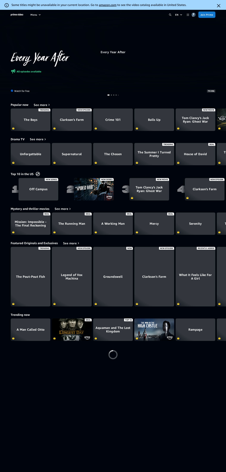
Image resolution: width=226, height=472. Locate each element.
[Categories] (188, 15)
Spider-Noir (94, 189)
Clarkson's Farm (72, 119)
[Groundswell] (113, 276)
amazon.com (107, 5)
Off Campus (38, 189)
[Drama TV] (38, 139)
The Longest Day (72, 329)
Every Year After (113, 52)
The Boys (30, 119)
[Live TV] (112, 15)
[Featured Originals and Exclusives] (71, 243)
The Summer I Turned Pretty (154, 154)
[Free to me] (46, 15)
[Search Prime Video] (170, 15)
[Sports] (89, 15)
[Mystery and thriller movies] (63, 209)
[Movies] (61, 15)
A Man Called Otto (30, 329)
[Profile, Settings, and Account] (194, 15)
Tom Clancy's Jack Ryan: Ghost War (195, 119)
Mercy (154, 224)
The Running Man (72, 224)
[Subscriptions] (131, 15)
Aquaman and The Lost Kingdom (113, 329)
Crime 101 (113, 119)
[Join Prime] (206, 15)
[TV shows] (75, 15)
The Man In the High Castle (154, 329)
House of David (195, 154)
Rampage (195, 329)
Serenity (195, 224)
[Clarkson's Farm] (154, 276)
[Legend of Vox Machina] (72, 276)
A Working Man (113, 224)
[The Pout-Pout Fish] (30, 276)
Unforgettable (30, 154)
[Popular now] (42, 105)
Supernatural (72, 154)
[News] (100, 15)
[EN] (179, 15)
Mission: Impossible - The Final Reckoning (30, 224)
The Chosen (113, 154)
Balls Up (154, 119)
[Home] (17, 15)
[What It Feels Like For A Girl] (195, 276)
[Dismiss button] (218, 6)
